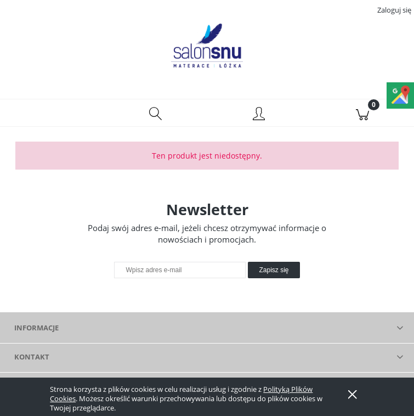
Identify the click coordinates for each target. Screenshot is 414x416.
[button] (52, 113)
